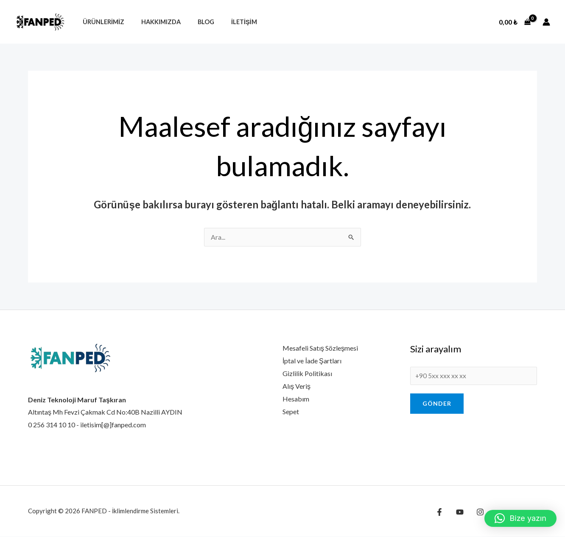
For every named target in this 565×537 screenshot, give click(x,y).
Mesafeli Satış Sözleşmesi (320, 348)
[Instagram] (476, 512)
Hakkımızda (153, 21)
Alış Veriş (296, 386)
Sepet (290, 411)
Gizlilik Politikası (307, 374)
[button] (520, 518)
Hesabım (295, 399)
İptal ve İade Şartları (311, 361)
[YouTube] (458, 512)
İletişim (228, 21)
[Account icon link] (546, 22)
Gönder (436, 404)
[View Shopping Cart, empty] (514, 22)
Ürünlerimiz (101, 21)
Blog (194, 21)
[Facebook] (439, 512)
